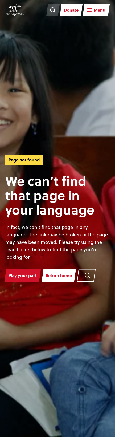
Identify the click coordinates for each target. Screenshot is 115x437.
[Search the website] (53, 10)
